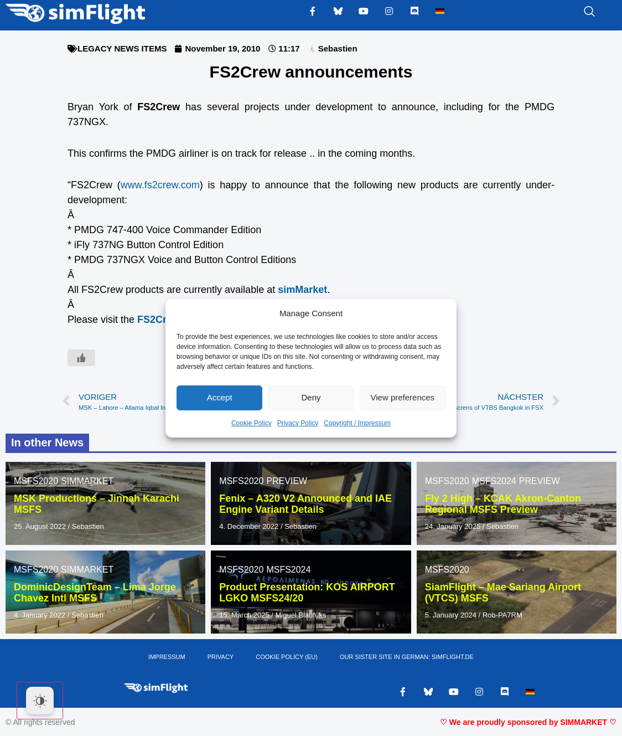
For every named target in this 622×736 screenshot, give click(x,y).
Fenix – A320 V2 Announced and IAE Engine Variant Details (305, 504)
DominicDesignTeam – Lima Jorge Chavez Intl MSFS (95, 592)
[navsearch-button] (575, 12)
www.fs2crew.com (160, 185)
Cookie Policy (251, 423)
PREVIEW (286, 481)
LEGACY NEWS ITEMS (122, 48)
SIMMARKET (87, 481)
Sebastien (88, 526)
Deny (310, 397)
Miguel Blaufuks (301, 615)
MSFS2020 (36, 481)
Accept (219, 397)
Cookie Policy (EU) (287, 657)
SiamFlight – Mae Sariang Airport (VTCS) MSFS (503, 592)
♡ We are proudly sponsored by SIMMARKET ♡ (528, 722)
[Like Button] (81, 357)
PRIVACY (221, 657)
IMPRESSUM (166, 657)
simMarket (302, 289)
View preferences (403, 397)
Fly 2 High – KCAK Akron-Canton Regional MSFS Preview (503, 504)
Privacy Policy (298, 423)
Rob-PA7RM (502, 615)
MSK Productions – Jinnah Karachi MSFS (96, 504)
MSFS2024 (494, 481)
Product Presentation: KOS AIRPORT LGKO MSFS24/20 (307, 592)
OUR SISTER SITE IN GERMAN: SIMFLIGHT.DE (407, 657)
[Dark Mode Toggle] (40, 700)
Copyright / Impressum (357, 423)
